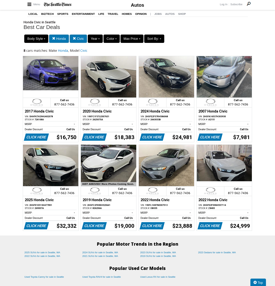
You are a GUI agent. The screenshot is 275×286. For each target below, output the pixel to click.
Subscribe (236, 4)
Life (101, 13)
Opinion (141, 13)
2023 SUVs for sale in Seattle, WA (158, 252)
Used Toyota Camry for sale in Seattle (44, 277)
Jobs (158, 13)
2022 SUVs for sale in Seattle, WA (42, 256)
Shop (182, 13)
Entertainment (83, 13)
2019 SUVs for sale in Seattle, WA (158, 256)
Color (112, 39)
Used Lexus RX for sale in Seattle (157, 277)
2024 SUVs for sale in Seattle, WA (100, 252)
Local (33, 13)
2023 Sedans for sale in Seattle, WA (217, 252)
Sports (62, 13)
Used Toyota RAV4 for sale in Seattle (101, 277)
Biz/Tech (47, 13)
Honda (59, 39)
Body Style (36, 39)
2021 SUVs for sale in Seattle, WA (100, 256)
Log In (223, 4)
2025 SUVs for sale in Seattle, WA (42, 252)
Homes (127, 13)
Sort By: (154, 39)
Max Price (132, 39)
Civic (78, 39)
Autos (137, 5)
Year (95, 39)
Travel (113, 13)
